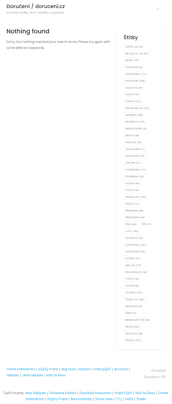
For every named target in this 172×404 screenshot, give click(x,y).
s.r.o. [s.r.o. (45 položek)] (131, 231)
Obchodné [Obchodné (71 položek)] (135, 149)
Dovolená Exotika (62, 393)
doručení (121, 369)
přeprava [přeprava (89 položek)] (134, 210)
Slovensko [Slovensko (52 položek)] (135, 244)
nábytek (12, 375)
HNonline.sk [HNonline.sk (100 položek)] (137, 108)
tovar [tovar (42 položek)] (132, 285)
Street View (103, 399)
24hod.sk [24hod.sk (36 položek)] (134, 46)
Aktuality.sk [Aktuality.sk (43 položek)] (136, 53)
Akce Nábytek (35, 393)
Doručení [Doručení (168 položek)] (135, 80)
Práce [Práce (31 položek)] (132, 203)
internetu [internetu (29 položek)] (135, 121)
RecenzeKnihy (81, 399)
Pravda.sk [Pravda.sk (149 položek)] (135, 196)
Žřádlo (141, 399)
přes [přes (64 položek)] (131, 224)
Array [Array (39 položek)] (132, 60)
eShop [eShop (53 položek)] (132, 94)
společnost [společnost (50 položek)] (136, 272)
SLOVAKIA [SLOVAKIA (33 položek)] (134, 237)
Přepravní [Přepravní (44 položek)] (134, 217)
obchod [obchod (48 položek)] (133, 142)
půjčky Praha (48, 369)
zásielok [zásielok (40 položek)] (134, 333)
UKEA (129, 399)
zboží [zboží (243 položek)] (132, 326)
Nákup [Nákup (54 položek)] (132, 135)
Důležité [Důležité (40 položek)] (133, 87)
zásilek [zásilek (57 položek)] (133, 340)
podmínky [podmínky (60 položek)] (134, 176)
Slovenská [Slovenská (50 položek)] (135, 251)
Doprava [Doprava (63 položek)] (134, 67)
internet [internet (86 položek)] (134, 114)
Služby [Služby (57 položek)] (132, 258)
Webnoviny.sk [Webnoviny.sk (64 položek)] (137, 319)
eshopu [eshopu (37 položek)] (133, 101)
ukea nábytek (32, 375)
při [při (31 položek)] (146, 224)
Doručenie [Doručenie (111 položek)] (135, 73)
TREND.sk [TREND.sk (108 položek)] (134, 299)
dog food (68, 369)
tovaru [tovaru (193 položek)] (133, 292)
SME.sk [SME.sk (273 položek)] (133, 265)
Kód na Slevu (145, 393)
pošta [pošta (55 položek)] (132, 189)
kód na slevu (55, 375)
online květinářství (20, 369)
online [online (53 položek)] (132, 162)
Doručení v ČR (155, 377)
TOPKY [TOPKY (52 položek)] (132, 278)
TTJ (118, 399)
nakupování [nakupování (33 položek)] (136, 128)
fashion (84, 369)
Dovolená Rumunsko (95, 393)
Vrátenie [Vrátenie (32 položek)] (134, 306)
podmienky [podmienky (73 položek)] (135, 169)
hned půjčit (102, 369)
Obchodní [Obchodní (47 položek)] (134, 155)
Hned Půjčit (123, 393)
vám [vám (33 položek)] (130, 312)
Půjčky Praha (57, 399)
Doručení (158, 370)
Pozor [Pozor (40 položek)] (132, 183)
